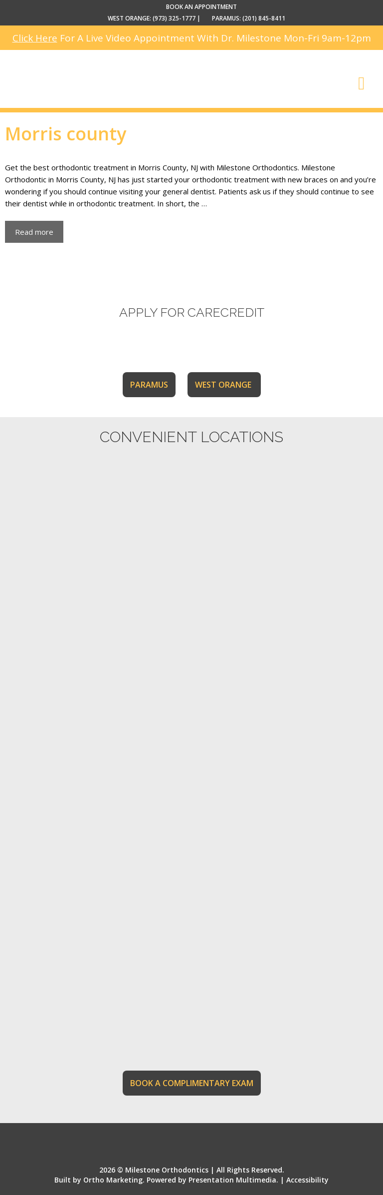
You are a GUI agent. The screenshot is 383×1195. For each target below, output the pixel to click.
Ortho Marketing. (114, 1180)
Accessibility (307, 1180)
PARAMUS (149, 384)
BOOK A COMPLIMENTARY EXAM (191, 1083)
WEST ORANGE (224, 384)
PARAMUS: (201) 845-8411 (248, 18)
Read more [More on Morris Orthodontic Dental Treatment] (34, 232)
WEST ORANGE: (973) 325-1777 (151, 18)
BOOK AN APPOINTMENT (201, 6)
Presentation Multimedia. (233, 1180)
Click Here (34, 37)
